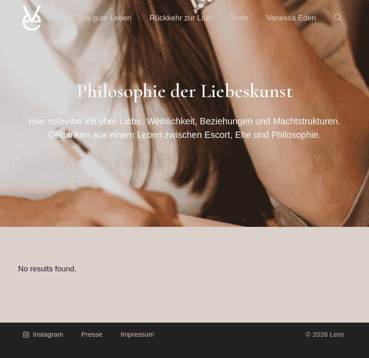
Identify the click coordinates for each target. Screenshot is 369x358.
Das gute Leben (104, 18)
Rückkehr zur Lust (181, 18)
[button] (338, 18)
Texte (239, 18)
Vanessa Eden (291, 18)
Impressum (137, 334)
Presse (91, 334)
